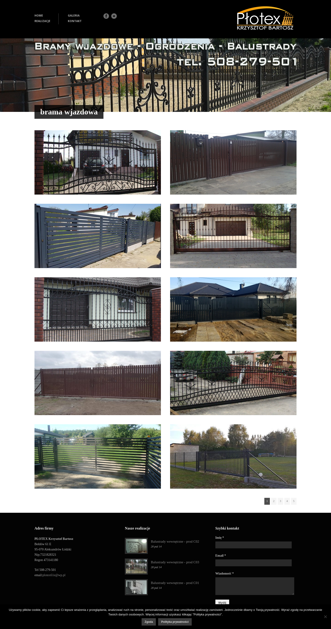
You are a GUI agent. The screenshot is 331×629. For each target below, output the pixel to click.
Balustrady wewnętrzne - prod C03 (175, 562)
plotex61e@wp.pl (54, 575)
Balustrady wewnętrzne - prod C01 (175, 583)
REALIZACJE (42, 21)
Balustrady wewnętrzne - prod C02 (175, 541)
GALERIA (74, 15)
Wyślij (222, 602)
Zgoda (149, 621)
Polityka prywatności (174, 621)
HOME (38, 15)
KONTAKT (75, 21)
